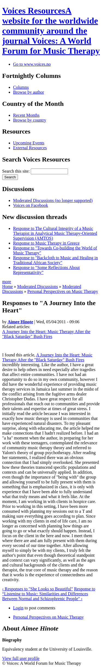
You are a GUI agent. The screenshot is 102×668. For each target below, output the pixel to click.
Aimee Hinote (20, 321)
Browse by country (29, 120)
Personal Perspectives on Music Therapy (62, 291)
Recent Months (26, 115)
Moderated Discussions (37, 286)
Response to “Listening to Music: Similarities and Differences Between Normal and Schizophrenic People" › (48, 594)
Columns (21, 87)
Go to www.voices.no (32, 64)
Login (18, 608)
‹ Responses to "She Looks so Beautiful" (37, 589)
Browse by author (28, 92)
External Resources (30, 147)
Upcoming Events (28, 143)
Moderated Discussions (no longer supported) (52, 200)
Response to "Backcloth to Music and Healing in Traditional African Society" (55, 260)
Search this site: (16, 171)
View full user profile (20, 658)
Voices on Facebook (30, 205)
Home (7, 286)
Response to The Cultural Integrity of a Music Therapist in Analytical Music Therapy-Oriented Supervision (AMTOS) (55, 233)
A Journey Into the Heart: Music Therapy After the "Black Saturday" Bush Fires (46, 334)
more (6, 281)
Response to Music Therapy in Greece (46, 243)
